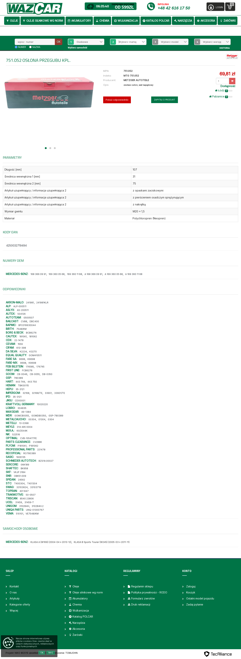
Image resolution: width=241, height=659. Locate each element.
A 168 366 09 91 (93, 274)
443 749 (20, 381)
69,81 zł (227, 74)
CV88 (24, 321)
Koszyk (190, 592)
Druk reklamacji (138, 604)
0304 (51, 419)
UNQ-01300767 (35, 509)
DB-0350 (47, 374)
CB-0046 (22, 374)
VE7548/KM (32, 513)
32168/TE (37, 393)
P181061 (22, 445)
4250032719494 (16, 245)
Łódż (223, 90)
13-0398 (24, 423)
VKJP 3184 (19, 472)
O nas (13, 592)
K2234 (23, 351)
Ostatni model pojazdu (200, 598)
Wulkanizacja (126, 20)
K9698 (31, 359)
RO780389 (29, 453)
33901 (48, 393)
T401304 (32, 483)
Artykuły (15, 598)
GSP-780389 (56, 415)
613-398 (21, 347)
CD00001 (20, 400)
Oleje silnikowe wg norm (42, 20)
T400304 (19, 483)
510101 (19, 513)
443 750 (32, 381)
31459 (18, 502)
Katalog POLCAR (155, 20)
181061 (23, 336)
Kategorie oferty (20, 604)
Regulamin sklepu (140, 586)
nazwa (36, 47)
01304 (41, 419)
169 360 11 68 (74, 274)
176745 (40, 366)
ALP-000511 (19, 306)
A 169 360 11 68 (133, 274)
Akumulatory (79, 20)
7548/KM (21, 329)
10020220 (42, 404)
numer (22, 47)
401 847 (24, 491)
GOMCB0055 (21, 415)
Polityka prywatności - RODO (147, 592)
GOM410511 (35, 355)
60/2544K (22, 430)
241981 (30, 302)
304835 (22, 408)
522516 (16, 434)
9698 (22, 359)
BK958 (24, 468)
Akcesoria (206, 20)
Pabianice (220, 96)
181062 (33, 336)
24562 (21, 479)
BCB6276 (31, 332)
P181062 (33, 445)
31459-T (29, 502)
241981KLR (42, 302)
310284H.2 (37, 506)
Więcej (14, 610)
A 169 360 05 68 (114, 274)
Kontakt (14, 586)
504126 (22, 313)
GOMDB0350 (38, 415)
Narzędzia (183, 20)
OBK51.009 (20, 476)
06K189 (25, 464)
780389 (18, 378)
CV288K (37, 442)
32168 (26, 393)
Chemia (102, 20)
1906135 (20, 457)
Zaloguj (190, 586)
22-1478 (19, 340)
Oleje (12, 20)
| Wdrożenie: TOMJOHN (64, 652)
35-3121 (20, 389)
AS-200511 (23, 310)
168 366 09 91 (38, 274)
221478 (41, 449)
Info (50, 652)
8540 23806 (27, 498)
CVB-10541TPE (28, 438)
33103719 (35, 487)
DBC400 (34, 321)
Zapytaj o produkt (164, 100)
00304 (32, 419)
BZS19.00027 (46, 460)
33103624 (22, 487)
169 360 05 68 (57, 274)
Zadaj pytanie (194, 604)
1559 (20, 344)
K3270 (33, 351)
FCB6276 (27, 370)
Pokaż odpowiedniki (117, 99)
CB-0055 (35, 374)
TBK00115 (23, 385)
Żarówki (228, 20)
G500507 (29, 317)
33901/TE (59, 393)
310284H (24, 506)
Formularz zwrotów (141, 598)
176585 (30, 366)
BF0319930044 (27, 325)
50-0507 (31, 494)
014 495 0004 (24, 427)
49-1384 (26, 411)
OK (58, 41)
